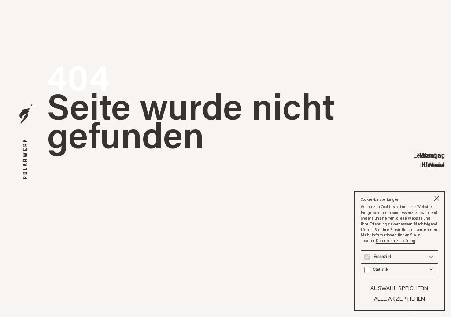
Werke (436, 165)
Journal (435, 165)
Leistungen (429, 154)
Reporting (431, 154)
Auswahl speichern (399, 287)
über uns (432, 165)
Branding (432, 154)
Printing (433, 154)
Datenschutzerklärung (395, 240)
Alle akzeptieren (399, 298)
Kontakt (433, 165)
